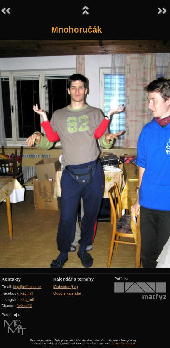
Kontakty (11, 279)
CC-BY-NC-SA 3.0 (123, 343)
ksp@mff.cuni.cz (27, 287)
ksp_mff (27, 299)
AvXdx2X (24, 305)
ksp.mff (26, 293)
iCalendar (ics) (65, 287)
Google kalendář (67, 293)
